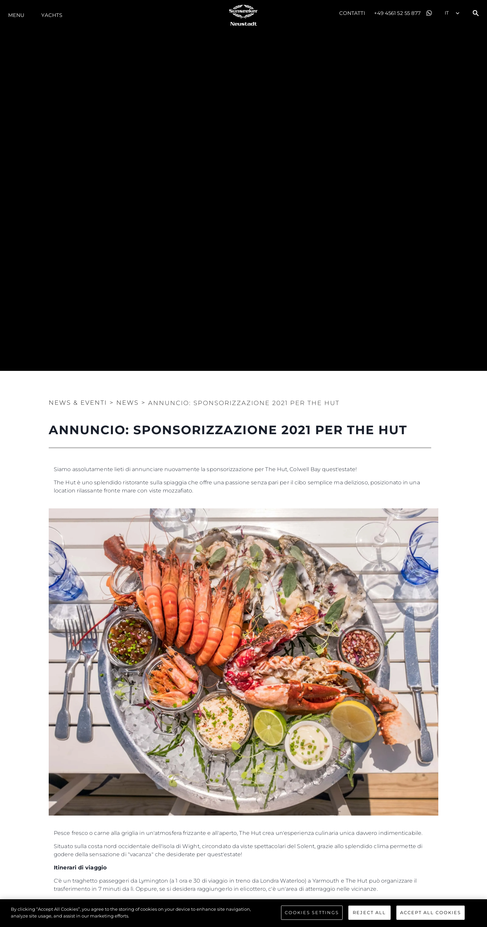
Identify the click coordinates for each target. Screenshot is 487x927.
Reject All (369, 918)
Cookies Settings (312, 918)
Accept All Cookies (430, 918)
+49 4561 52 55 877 (397, 13)
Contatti (352, 13)
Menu (16, 15)
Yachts (51, 15)
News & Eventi (78, 402)
